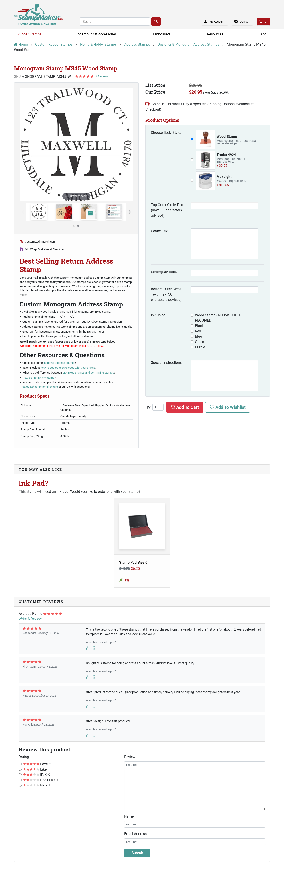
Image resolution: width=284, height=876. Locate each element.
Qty (148, 407)
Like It (36, 769)
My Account (212, 20)
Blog (263, 34)
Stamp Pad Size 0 (133, 562)
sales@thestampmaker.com (40, 386)
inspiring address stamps (59, 362)
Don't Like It (40, 780)
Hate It (36, 785)
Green (199, 342)
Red (198, 331)
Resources (215, 34)
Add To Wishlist (228, 407)
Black (199, 326)
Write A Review (30, 619)
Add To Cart (185, 407)
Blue (198, 336)
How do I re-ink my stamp (38, 377)
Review (129, 757)
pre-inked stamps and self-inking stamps (88, 372)
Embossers (161, 34)
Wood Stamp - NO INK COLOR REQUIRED (218, 318)
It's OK (36, 775)
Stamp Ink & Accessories (97, 34)
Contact (244, 21)
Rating (24, 757)
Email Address (135, 834)
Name (129, 816)
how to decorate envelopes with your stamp (68, 367)
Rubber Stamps (29, 34)
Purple (200, 347)
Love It (37, 764)
